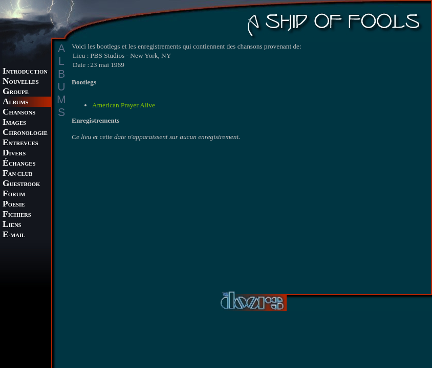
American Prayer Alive (123, 105)
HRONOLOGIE (25, 133)
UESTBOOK (21, 184)
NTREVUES (20, 143)
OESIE (14, 205)
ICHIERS (17, 215)
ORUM (14, 194)
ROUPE (16, 92)
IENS (12, 225)
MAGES (14, 123)
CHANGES (19, 164)
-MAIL (14, 235)
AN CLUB (17, 174)
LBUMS (15, 102)
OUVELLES (21, 82)
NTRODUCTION (25, 72)
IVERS (14, 153)
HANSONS (19, 113)
